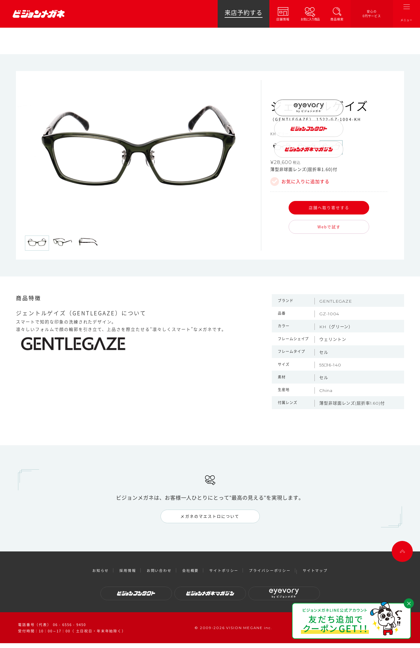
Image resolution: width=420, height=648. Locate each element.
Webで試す (329, 227)
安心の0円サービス (372, 13)
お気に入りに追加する (305, 181)
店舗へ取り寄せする (329, 207)
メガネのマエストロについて (209, 516)
